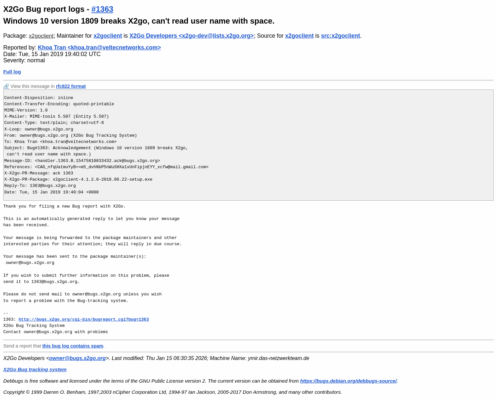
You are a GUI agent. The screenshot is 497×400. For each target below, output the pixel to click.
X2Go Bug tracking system (34, 369)
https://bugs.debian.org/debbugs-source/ (348, 381)
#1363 (102, 9)
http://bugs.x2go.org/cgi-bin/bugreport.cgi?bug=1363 (84, 319)
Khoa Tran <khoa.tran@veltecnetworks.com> (99, 47)
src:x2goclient (340, 35)
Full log (12, 71)
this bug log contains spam (72, 346)
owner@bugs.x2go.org (77, 358)
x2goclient (41, 36)
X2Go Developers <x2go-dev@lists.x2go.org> (191, 35)
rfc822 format (71, 86)
